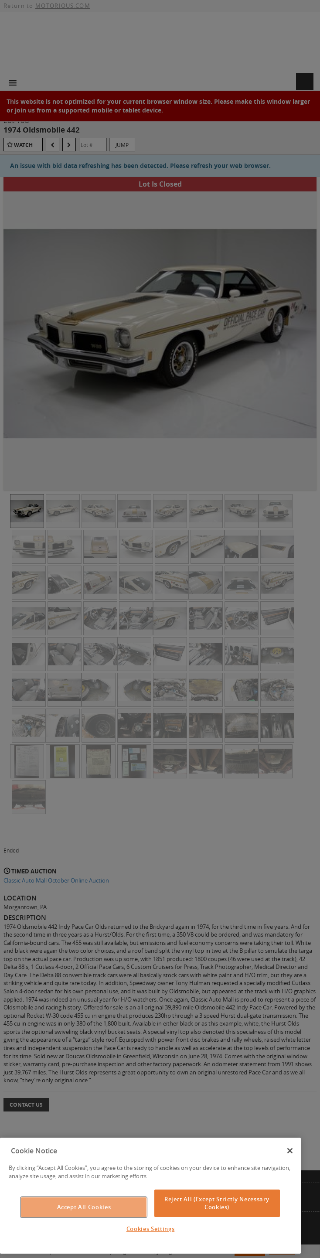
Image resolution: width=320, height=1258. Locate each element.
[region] (150, 1196)
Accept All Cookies (84, 1207)
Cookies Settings (150, 1229)
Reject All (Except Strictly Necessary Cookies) (216, 1203)
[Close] (290, 1150)
